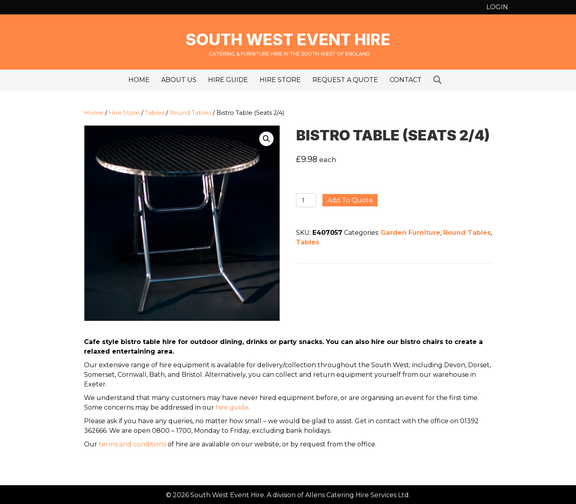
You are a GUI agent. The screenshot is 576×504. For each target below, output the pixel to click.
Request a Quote (345, 80)
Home (139, 80)
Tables (154, 112)
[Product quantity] (306, 200)
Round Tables (190, 112)
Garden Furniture (410, 232)
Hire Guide (228, 80)
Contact (406, 80)
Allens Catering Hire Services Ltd (357, 495)
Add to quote (350, 200)
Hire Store (280, 80)
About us (178, 80)
